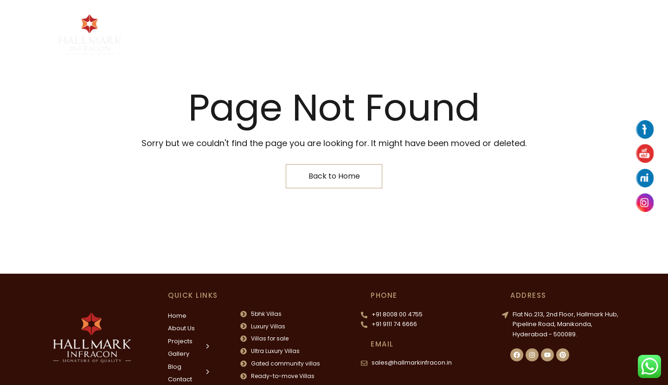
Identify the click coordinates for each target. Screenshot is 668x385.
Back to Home (334, 176)
